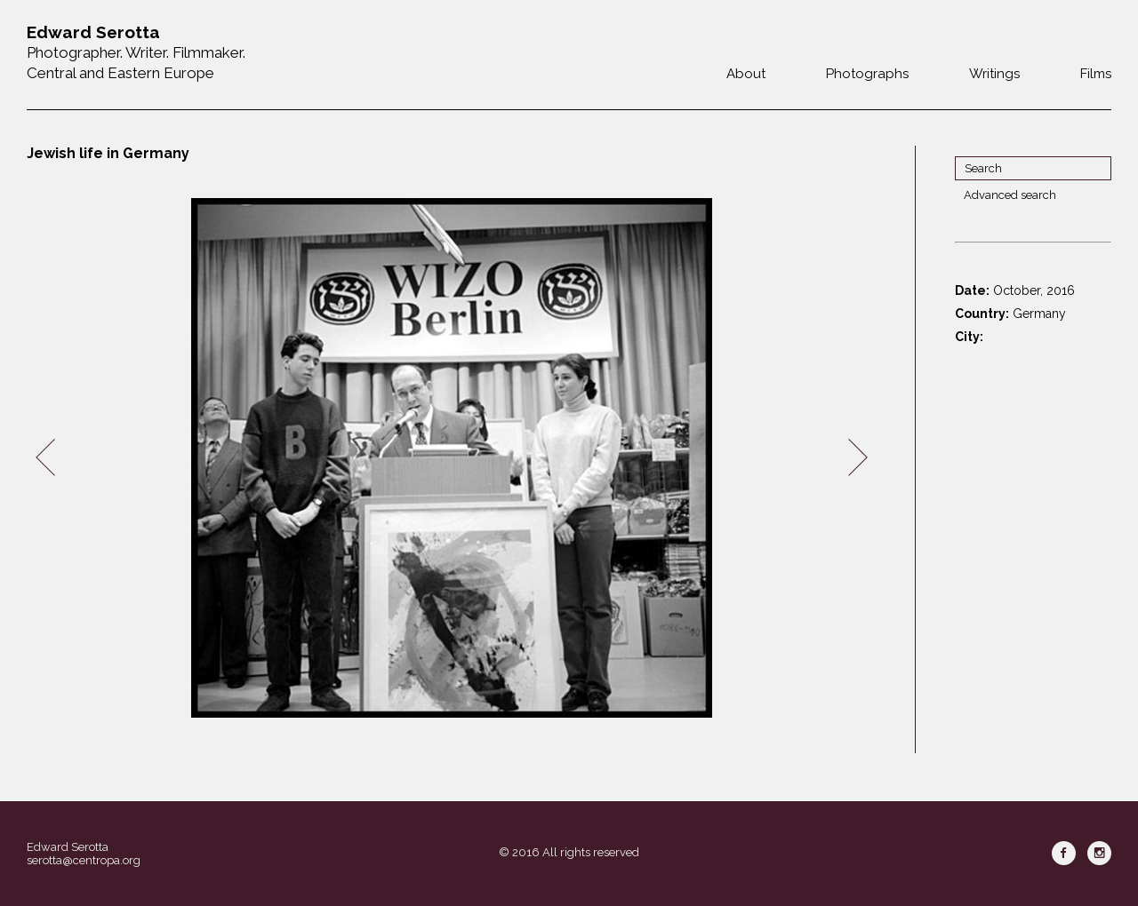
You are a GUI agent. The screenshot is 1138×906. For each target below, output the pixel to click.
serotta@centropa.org (83, 860)
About (745, 74)
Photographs (867, 74)
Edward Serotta (67, 847)
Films (1095, 74)
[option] (452, 458)
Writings (994, 74)
